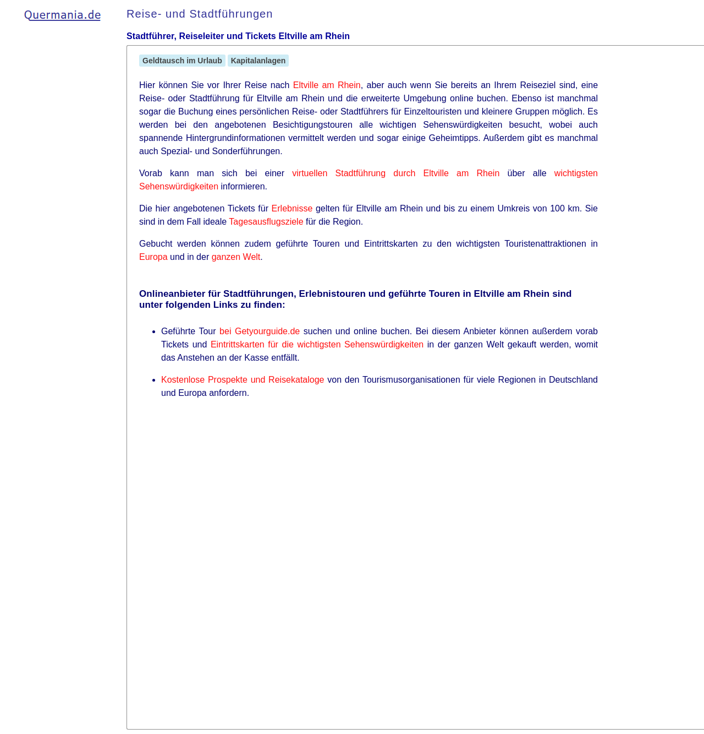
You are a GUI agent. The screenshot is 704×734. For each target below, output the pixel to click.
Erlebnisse (292, 208)
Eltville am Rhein (327, 85)
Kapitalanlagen (258, 60)
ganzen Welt (236, 257)
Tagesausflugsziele (266, 221)
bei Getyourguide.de (259, 331)
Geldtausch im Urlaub (182, 60)
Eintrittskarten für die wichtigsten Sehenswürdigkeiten (317, 344)
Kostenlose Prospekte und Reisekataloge (242, 379)
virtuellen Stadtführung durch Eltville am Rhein (395, 173)
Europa (153, 257)
